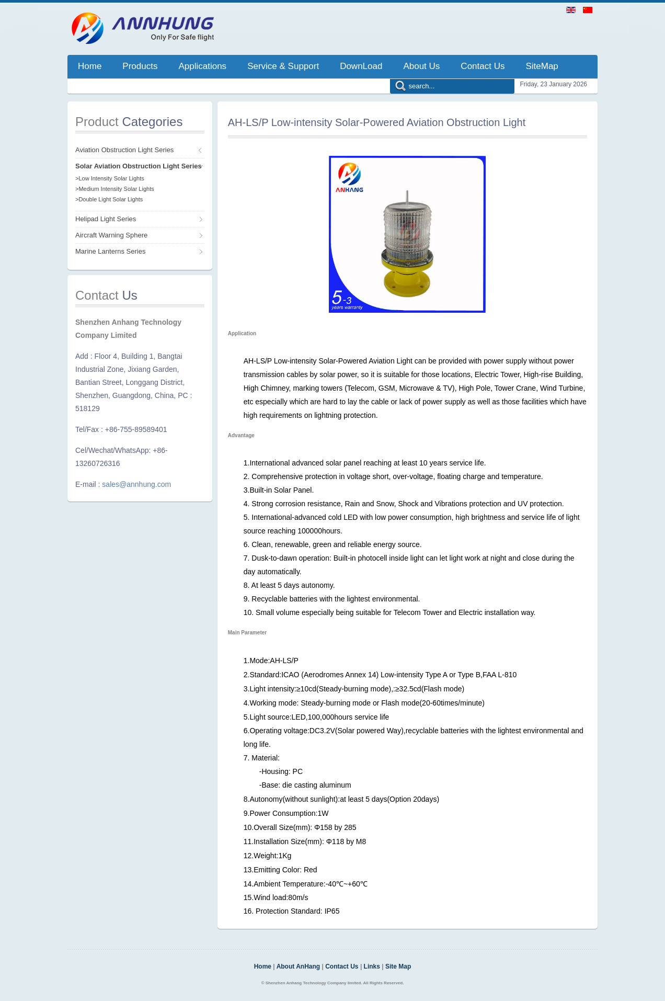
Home (262, 966)
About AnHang (298, 966)
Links (372, 966)
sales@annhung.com (136, 484)
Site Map (398, 966)
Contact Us (341, 966)
